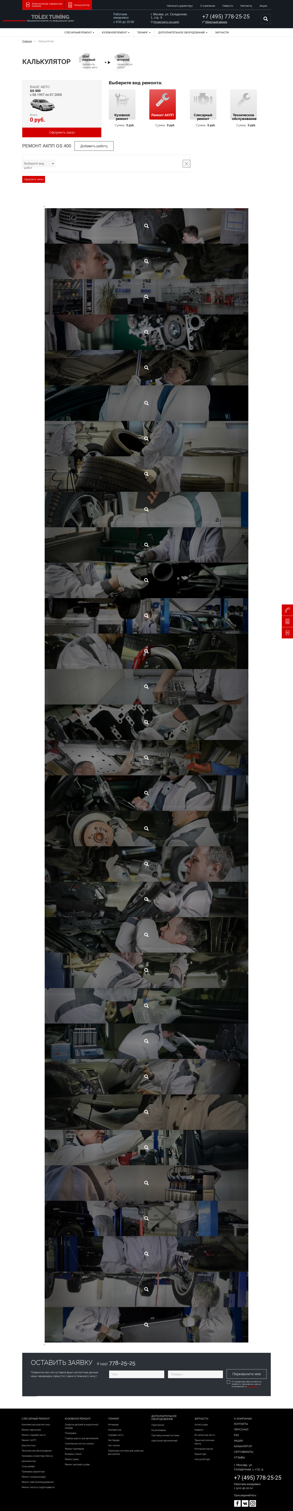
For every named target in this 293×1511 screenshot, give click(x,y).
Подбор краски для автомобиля (81, 1438)
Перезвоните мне (246, 1374)
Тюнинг (144, 32)
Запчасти (222, 32)
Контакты (246, 5)
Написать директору (180, 5)
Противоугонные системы (165, 1435)
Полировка (70, 1433)
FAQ (236, 1434)
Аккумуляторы (202, 1459)
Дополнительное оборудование (182, 32)
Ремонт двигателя (31, 1429)
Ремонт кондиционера (34, 1476)
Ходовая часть (116, 1435)
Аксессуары (201, 1424)
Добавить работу (94, 146)
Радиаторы (200, 1454)
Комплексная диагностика (36, 1424)
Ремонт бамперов (74, 1448)
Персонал (241, 1429)
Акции (263, 5)
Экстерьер (113, 1440)
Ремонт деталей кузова (77, 1464)
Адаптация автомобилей (164, 1440)
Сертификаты (243, 1451)
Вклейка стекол (73, 1454)
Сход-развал (28, 1466)
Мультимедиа (158, 1430)
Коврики (199, 1429)
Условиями (252, 1386)
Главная (27, 41)
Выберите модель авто (89, 61)
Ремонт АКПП (29, 1440)
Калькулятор (243, 1446)
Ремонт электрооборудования (38, 1482)
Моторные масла (204, 1448)
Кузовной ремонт (115, 32)
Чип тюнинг (114, 1445)
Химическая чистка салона (79, 1443)
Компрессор (114, 1429)
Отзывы (239, 1457)
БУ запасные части (205, 1435)
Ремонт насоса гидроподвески (38, 1487)
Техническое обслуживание (37, 1450)
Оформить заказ (62, 132)
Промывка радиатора (33, 1471)
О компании (207, 5)
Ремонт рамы (72, 1459)
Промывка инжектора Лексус (37, 1455)
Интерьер (113, 1424)
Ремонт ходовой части (34, 1435)
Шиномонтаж (29, 1461)
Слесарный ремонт (79, 32)
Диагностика (29, 1445)
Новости (228, 5)
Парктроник (157, 1424)
